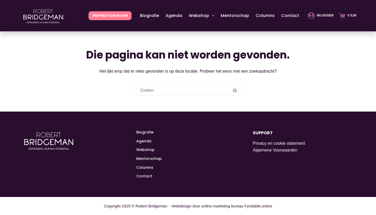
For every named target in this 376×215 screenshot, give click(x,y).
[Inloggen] (320, 15)
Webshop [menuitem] (202, 16)
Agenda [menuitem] (174, 16)
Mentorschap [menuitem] (235, 16)
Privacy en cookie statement (279, 143)
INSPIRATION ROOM (110, 15)
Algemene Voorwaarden (275, 150)
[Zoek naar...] (183, 90)
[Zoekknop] (235, 90)
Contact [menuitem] (290, 16)
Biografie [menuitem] (149, 16)
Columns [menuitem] (265, 16)
